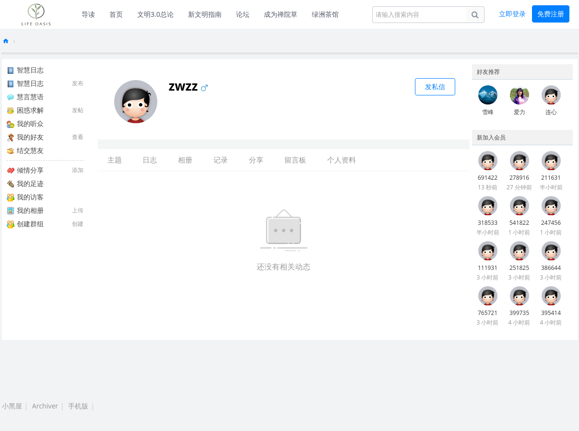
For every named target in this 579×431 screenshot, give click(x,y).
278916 (519, 178)
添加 (77, 170)
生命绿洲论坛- (6, 41)
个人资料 (341, 159)
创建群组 (25, 223)
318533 (487, 223)
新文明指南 (205, 14)
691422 (487, 178)
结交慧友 (25, 150)
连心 (551, 112)
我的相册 (25, 210)
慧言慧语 (25, 96)
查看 (77, 137)
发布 (77, 83)
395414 (551, 313)
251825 (519, 268)
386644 (551, 268)
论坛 (242, 14)
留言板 (295, 159)
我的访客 (25, 196)
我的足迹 (25, 183)
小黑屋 (12, 405)
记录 (220, 159)
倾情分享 (25, 170)
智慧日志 (25, 69)
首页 (116, 14)
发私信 (435, 86)
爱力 (519, 112)
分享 (256, 159)
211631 (551, 178)
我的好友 (25, 136)
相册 (185, 159)
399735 (519, 313)
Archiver (45, 405)
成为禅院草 (280, 14)
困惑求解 (25, 110)
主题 (114, 159)
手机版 (78, 405)
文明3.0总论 (155, 14)
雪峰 (488, 112)
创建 (77, 224)
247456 (551, 223)
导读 (88, 14)
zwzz (197, 85)
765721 (487, 313)
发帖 (77, 110)
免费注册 (550, 13)
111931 (487, 268)
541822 (519, 223)
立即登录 (512, 13)
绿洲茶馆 (325, 14)
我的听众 (25, 123)
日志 (149, 159)
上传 (77, 210)
